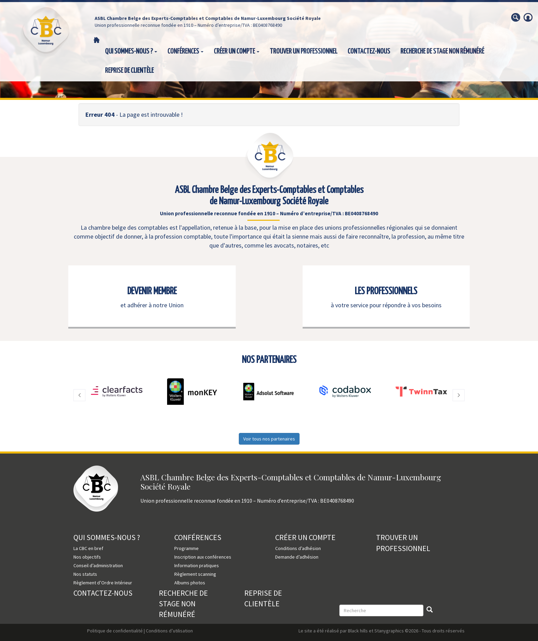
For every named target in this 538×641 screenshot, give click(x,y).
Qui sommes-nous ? (131, 51)
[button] (79, 395)
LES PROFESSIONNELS (386, 291)
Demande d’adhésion (296, 557)
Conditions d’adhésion (298, 548)
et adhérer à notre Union (152, 305)
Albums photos (189, 583)
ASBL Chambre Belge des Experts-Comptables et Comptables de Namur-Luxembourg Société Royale (208, 18)
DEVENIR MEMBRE (152, 291)
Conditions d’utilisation (169, 631)
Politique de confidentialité (115, 631)
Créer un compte (236, 51)
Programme (186, 548)
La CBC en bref (88, 548)
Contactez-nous (369, 51)
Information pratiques (196, 565)
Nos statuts (85, 574)
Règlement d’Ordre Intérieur (102, 583)
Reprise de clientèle (129, 70)
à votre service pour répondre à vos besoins (386, 305)
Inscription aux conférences (202, 557)
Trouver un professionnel (303, 51)
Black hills (358, 631)
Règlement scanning (195, 574)
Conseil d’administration (98, 565)
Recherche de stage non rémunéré (442, 51)
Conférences (185, 51)
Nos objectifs (87, 557)
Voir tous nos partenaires (269, 439)
